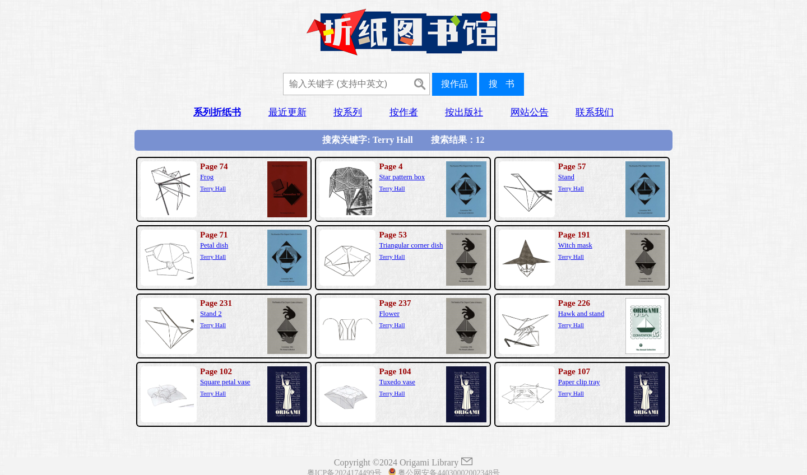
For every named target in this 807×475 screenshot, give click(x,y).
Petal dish (214, 245)
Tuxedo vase (397, 382)
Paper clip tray (579, 382)
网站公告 (530, 112)
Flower (389, 314)
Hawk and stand (581, 314)
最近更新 (287, 112)
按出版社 (464, 112)
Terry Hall (213, 188)
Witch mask (575, 245)
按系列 (347, 112)
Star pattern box (402, 177)
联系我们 (595, 112)
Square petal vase (225, 382)
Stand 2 (211, 314)
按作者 (403, 112)
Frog (207, 177)
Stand (566, 177)
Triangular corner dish (411, 245)
